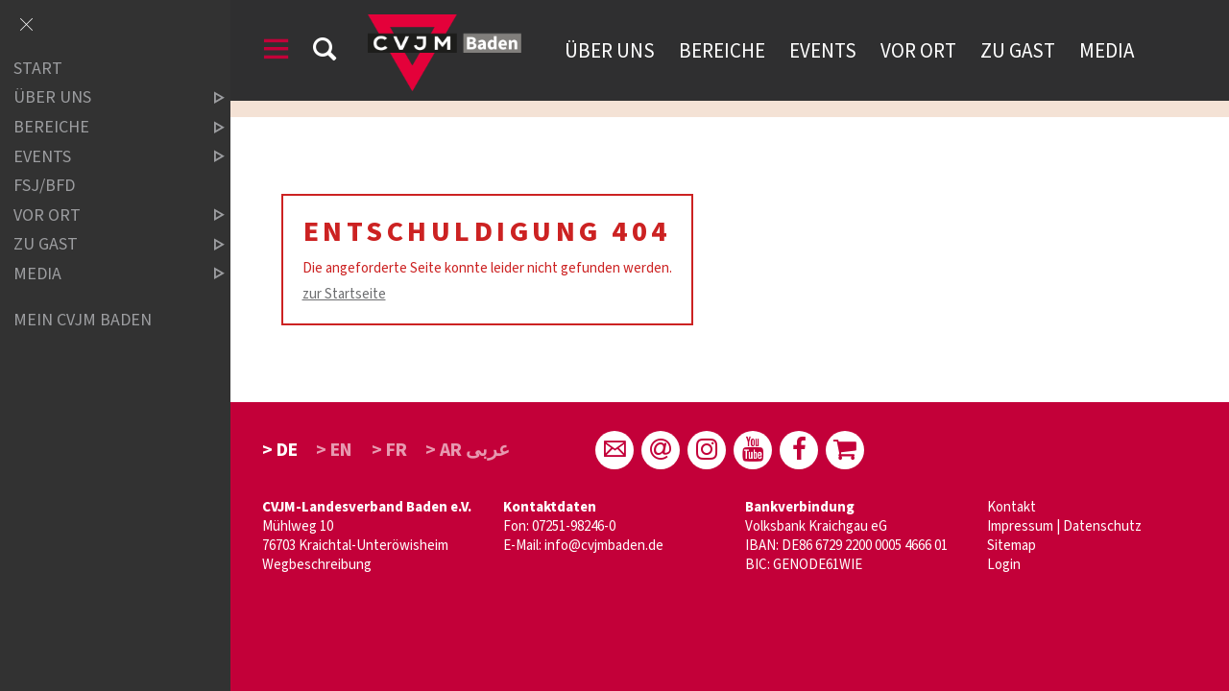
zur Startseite (344, 294)
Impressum (1020, 526)
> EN (334, 450)
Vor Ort (918, 50)
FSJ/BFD (44, 186)
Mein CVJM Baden (82, 320)
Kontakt (1011, 507)
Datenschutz (1102, 526)
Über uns (610, 50)
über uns (102, 98)
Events (822, 50)
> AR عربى (467, 450)
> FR (389, 450)
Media (1106, 50)
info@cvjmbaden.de (603, 546)
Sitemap (1011, 546)
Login (1004, 565)
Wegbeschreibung (317, 565)
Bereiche (722, 50)
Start (37, 69)
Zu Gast (1017, 50)
